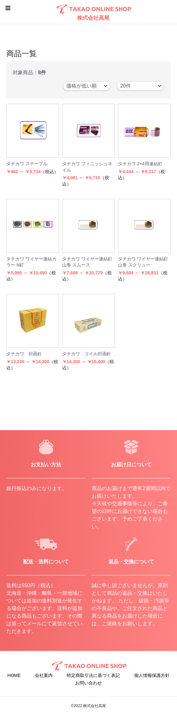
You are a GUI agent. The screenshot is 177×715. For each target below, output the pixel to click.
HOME (14, 675)
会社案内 (44, 675)
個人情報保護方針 (152, 675)
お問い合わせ (88, 682)
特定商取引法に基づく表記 (93, 675)
